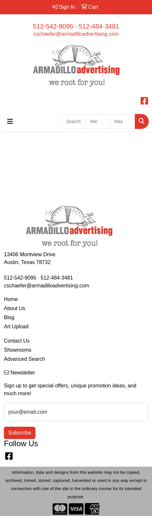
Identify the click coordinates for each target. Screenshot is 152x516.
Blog (9, 317)
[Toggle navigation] (10, 121)
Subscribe (19, 432)
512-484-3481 (99, 26)
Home (11, 299)
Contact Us (17, 341)
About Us (14, 308)
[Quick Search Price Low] (99, 121)
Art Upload (16, 326)
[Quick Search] (72, 121)
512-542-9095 (53, 26)
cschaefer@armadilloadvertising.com (76, 34)
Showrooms (17, 350)
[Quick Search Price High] (123, 121)
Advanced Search (24, 359)
